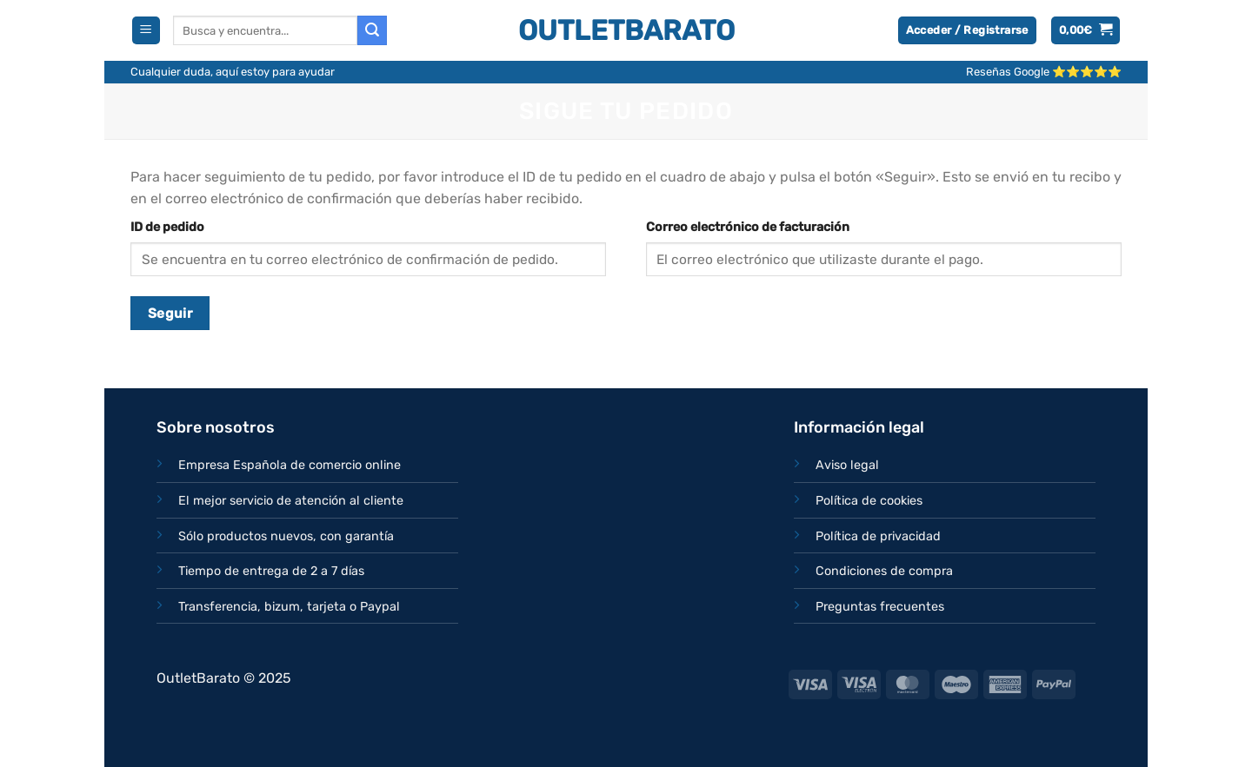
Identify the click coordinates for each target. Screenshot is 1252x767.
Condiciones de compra (884, 571)
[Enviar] (372, 30)
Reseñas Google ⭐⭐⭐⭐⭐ (1044, 71)
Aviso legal (847, 465)
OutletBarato (626, 30)
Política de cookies (869, 500)
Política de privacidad (878, 536)
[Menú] (146, 31)
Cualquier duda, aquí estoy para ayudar (232, 71)
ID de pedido (167, 227)
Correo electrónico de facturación (747, 227)
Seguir (170, 313)
